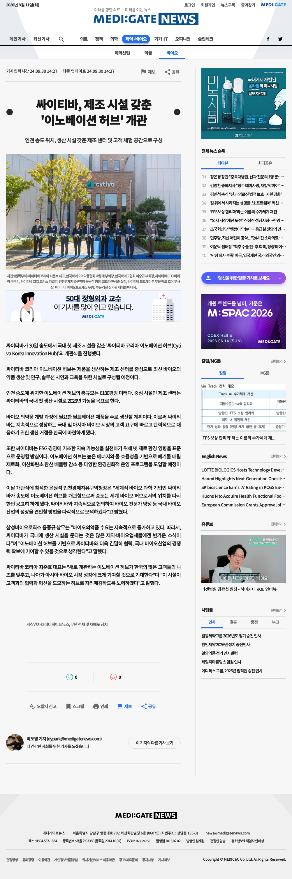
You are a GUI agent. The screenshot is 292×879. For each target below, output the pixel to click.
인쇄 (104, 706)
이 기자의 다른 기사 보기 (154, 743)
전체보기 (276, 361)
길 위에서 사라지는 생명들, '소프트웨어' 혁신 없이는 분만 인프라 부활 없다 (248, 203)
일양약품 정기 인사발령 (219, 653)
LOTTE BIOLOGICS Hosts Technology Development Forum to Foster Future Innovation (243, 470)
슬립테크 (205, 39)
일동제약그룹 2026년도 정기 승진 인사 (231, 636)
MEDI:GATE (273, 4)
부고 (275, 622)
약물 (148, 53)
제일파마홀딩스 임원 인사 (221, 662)
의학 (114, 39)
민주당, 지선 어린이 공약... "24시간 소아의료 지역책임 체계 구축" (248, 238)
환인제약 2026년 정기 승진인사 (225, 644)
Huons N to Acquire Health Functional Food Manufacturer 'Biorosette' (243, 496)
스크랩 (78, 706)
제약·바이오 (136, 39)
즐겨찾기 (248, 5)
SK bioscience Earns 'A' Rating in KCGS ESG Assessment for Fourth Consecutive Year (243, 487)
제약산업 (122, 53)
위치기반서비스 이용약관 (98, 860)
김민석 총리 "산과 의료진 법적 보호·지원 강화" (246, 194)
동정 (254, 622)
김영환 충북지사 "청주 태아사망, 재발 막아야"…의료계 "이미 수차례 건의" (248, 185)
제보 (151, 72)
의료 (83, 39)
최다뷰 (222, 163)
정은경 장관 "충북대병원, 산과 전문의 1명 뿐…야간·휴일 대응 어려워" (248, 177)
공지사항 (148, 860)
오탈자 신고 (46, 706)
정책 (99, 39)
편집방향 (12, 860)
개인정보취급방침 (66, 860)
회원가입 (208, 5)
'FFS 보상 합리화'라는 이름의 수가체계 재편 (243, 212)
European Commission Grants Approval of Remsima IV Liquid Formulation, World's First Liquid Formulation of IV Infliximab (243, 505)
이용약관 (44, 860)
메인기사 (17, 39)
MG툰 (264, 373)
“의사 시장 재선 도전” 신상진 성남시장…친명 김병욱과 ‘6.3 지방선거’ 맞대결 (248, 220)
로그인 (189, 5)
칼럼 (222, 373)
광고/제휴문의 (128, 860)
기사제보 (164, 860)
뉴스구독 (228, 5)
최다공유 (265, 163)
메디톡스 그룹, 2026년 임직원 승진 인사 (231, 671)
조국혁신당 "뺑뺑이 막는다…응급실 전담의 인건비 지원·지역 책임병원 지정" (248, 229)
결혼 (233, 622)
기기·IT (161, 39)
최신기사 (41, 39)
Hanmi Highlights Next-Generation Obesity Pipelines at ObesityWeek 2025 (243, 478)
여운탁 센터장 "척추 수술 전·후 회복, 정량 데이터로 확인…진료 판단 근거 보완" (248, 246)
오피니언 (182, 39)
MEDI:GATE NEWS (146, 16)
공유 (175, 72)
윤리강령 (28, 860)
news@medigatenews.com (227, 832)
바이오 (172, 53)
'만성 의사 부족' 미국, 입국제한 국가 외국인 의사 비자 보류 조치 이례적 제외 (248, 255)
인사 (211, 622)
